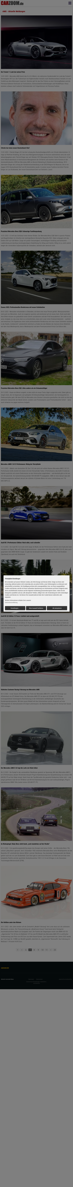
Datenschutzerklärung (11, 602)
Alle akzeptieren (57, 608)
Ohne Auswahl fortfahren (36, 608)
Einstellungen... (15, 608)
